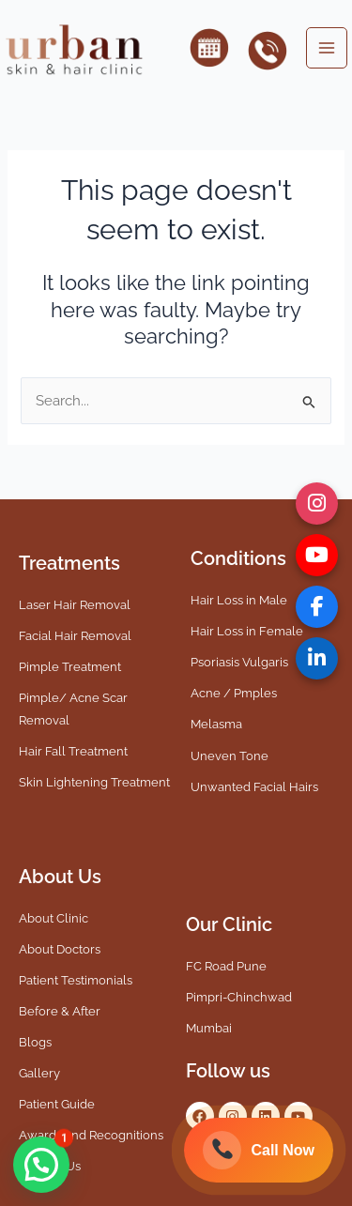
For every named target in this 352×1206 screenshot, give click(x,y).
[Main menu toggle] (326, 48)
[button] (41, 1165)
